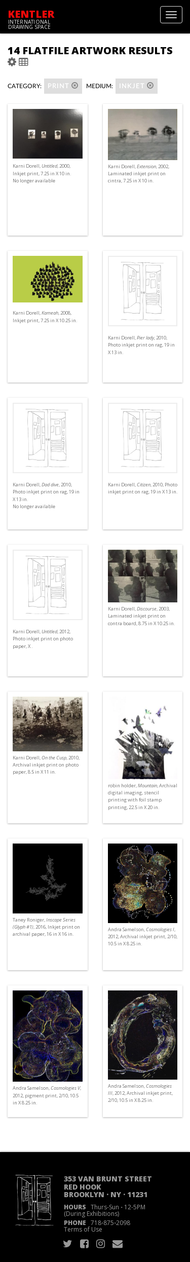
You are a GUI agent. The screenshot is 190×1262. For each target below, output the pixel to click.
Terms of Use (83, 1229)
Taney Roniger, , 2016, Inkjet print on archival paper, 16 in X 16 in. (46, 926)
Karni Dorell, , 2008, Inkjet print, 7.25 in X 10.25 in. (45, 316)
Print (63, 86)
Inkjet (136, 86)
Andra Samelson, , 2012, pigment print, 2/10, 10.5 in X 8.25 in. (47, 1095)
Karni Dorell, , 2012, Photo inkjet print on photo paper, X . (43, 638)
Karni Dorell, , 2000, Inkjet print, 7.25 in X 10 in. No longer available (42, 173)
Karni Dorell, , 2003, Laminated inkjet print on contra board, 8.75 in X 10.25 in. (141, 615)
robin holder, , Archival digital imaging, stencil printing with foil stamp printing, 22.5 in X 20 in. (142, 796)
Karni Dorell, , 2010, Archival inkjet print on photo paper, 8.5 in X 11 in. (46, 764)
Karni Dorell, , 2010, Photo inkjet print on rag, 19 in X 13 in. (141, 344)
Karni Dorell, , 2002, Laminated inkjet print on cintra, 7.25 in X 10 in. (138, 173)
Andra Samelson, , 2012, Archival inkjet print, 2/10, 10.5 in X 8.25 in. (142, 936)
